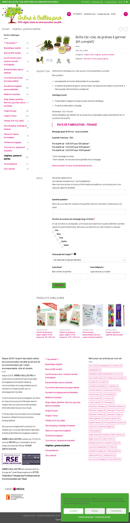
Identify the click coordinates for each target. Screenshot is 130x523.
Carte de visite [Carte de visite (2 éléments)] (95, 390)
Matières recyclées (12, 94)
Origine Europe (10, 111)
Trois (61, 238)
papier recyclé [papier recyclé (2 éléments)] (95, 439)
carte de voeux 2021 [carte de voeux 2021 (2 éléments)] (112, 390)
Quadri (66, 245)
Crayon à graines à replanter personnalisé (114, 333)
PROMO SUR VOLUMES (14, 121)
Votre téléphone (97, 267)
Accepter (74, 511)
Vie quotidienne (10, 164)
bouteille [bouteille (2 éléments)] (93, 382)
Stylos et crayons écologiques (11, 136)
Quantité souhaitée (60, 200)
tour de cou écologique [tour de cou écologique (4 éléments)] (98, 459)
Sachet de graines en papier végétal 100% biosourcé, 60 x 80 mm (45, 334)
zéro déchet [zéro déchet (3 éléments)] (115, 459)
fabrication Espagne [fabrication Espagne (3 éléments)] (97, 410)
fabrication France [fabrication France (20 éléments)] (115, 410)
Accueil (5, 29)
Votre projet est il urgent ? (64, 254)
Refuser (94, 511)
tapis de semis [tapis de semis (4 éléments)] (95, 455)
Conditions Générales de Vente (48, 516)
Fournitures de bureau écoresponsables (13, 80)
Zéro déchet (9, 169)
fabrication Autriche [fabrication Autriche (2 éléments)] (117, 406)
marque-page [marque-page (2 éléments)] (95, 431)
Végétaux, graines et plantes (26, 29)
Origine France (10, 116)
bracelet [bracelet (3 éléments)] (104, 382)
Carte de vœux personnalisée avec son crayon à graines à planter (92, 334)
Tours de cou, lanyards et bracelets (14, 149)
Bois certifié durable (12, 53)
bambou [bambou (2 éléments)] (118, 366)
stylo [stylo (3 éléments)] (113, 447)
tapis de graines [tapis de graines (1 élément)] (114, 451)
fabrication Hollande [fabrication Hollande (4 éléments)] (97, 415)
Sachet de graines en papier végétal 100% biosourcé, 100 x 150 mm (70, 334)
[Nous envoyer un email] (127, 2)
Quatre (64, 241)
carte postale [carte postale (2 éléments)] (109, 394)
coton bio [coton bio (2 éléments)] (108, 398)
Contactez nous (97, 2)
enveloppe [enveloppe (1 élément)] (109, 402)
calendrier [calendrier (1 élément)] (113, 386)
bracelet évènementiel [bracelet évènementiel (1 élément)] (98, 386)
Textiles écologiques (12, 142)
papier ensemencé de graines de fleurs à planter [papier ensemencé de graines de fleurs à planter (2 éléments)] (106, 435)
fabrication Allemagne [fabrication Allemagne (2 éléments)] (98, 406)
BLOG (120, 2)
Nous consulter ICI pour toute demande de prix (72, 165)
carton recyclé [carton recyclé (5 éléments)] (95, 398)
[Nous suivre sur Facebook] (124, 2)
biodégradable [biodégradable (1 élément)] (95, 370)
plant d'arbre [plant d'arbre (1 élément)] (109, 439)
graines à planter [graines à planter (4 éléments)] (96, 423)
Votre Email (57, 267)
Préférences (116, 511)
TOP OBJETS (85, 2)
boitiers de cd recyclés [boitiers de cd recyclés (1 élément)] (116, 378)
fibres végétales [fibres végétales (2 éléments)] (96, 419)
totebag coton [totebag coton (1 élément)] (110, 455)
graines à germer (102, 59)
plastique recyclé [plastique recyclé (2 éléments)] (96, 443)
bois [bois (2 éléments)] (119, 374)
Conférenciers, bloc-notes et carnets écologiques (13, 61)
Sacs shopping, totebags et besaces (15, 127)
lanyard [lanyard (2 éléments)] (93, 427)
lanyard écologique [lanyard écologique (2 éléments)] (106, 427)
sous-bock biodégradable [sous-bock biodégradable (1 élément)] (98, 447)
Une (56, 230)
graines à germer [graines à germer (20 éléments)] (112, 419)
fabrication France (90, 59)
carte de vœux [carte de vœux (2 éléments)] (95, 394)
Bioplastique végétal (12, 48)
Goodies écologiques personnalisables (13, 88)
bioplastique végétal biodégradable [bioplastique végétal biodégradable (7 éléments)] (102, 374)
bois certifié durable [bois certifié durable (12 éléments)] (97, 378)
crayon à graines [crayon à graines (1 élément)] (96, 402)
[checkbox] (53, 232)
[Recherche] (69, 14)
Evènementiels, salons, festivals (13, 71)
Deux (59, 234)
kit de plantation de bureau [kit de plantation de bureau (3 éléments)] (115, 423)
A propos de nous (111, 2)
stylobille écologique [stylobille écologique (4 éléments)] (97, 451)
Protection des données (86, 517)
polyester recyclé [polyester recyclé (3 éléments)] (113, 443)
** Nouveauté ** (11, 43)
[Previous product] (126, 29)
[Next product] (121, 29)
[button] (126, 14)
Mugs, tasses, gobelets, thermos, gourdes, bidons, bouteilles (15, 102)
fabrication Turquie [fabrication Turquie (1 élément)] (115, 415)
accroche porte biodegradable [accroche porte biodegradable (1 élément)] (100, 366)
